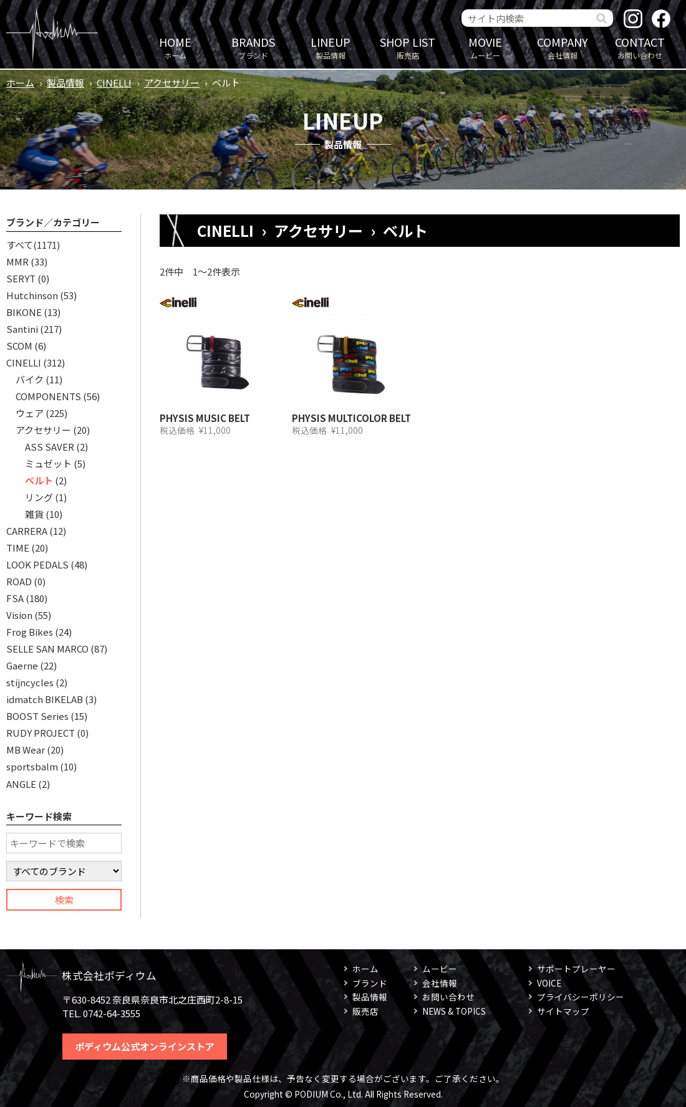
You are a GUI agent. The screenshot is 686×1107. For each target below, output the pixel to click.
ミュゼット (48, 463)
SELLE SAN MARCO (47, 648)
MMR (17, 261)
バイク (30, 379)
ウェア (30, 412)
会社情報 (562, 47)
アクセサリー (172, 82)
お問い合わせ (640, 47)
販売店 (408, 47)
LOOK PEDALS (37, 564)
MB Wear (25, 749)
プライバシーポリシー (580, 996)
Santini (22, 328)
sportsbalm (32, 766)
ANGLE (21, 783)
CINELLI (114, 82)
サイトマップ (563, 1011)
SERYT (21, 278)
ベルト (39, 480)
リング (39, 497)
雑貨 (34, 513)
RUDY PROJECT (40, 732)
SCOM (19, 345)
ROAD (19, 581)
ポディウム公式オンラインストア (145, 1046)
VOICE (549, 983)
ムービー (485, 47)
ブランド (253, 47)
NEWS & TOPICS (454, 1011)
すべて (19, 244)
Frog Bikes (29, 631)
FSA (15, 598)
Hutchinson (32, 295)
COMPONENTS (48, 396)
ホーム (175, 47)
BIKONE (24, 312)
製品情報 (330, 47)
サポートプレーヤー (576, 968)
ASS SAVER (49, 446)
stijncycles (30, 682)
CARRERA (26, 530)
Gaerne (22, 665)
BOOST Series (37, 715)
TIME (17, 547)
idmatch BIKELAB (44, 699)
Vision (19, 614)
